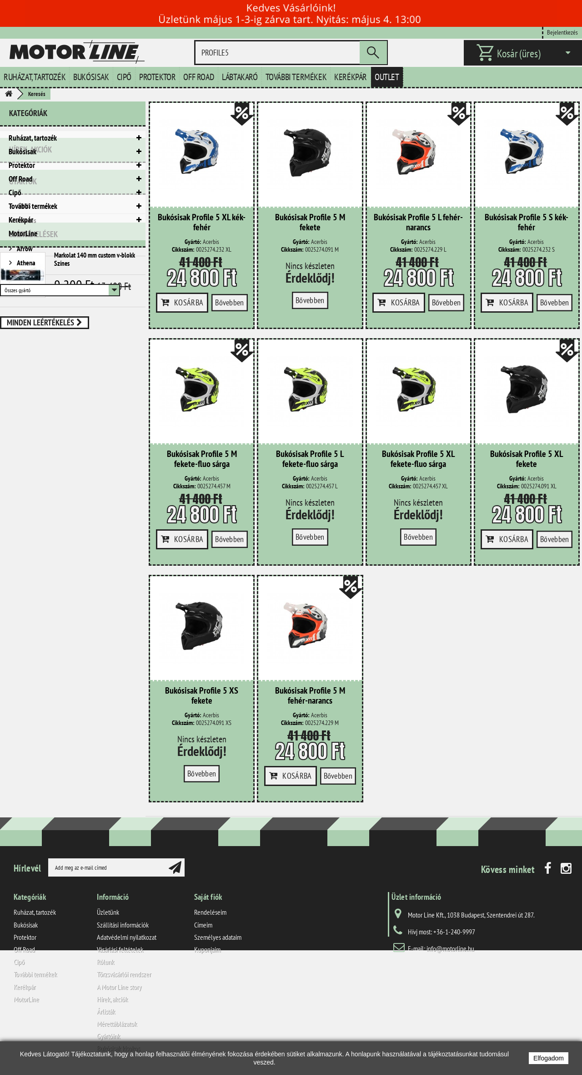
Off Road (198, 77)
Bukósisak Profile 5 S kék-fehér (526, 222)
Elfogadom (548, 1058)
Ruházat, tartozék (34, 77)
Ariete (24, 336)
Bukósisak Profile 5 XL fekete (526, 459)
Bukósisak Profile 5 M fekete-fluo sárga (202, 459)
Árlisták (106, 1011)
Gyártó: (193, 242)
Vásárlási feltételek (120, 949)
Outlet (387, 77)
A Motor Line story (119, 986)
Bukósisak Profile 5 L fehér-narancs (418, 222)
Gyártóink (108, 1035)
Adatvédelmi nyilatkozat (126, 937)
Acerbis (25, 322)
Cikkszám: (183, 250)
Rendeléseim (210, 912)
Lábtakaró (239, 77)
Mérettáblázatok (117, 1023)
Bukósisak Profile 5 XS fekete (201, 695)
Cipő (124, 77)
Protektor (157, 77)
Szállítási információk (123, 924)
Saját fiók (208, 897)
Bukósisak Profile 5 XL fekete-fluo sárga (418, 459)
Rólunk (105, 961)
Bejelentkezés (562, 32)
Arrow (24, 350)
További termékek (296, 77)
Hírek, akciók (30, 259)
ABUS (23, 307)
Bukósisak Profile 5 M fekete (310, 222)
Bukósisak (91, 77)
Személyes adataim (217, 937)
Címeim (203, 924)
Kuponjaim (207, 949)
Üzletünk (108, 912)
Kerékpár (350, 77)
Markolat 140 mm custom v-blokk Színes (94, 441)
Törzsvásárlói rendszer (124, 974)
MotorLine (23, 233)
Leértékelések (33, 416)
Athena (25, 364)
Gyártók (23, 287)
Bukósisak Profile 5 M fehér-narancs (310, 695)
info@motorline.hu (450, 948)
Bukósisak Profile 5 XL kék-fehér (202, 222)
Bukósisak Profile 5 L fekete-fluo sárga (310, 459)
